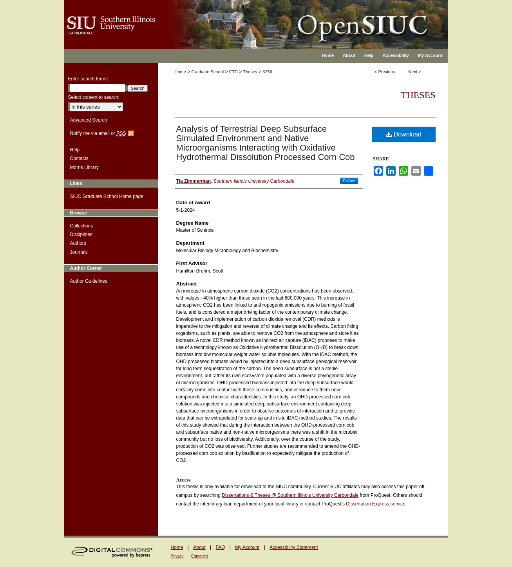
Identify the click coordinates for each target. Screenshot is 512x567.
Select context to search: (93, 97)
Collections (81, 226)
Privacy (177, 556)
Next (412, 71)
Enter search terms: (88, 79)
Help (75, 150)
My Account (247, 547)
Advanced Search (88, 120)
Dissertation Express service (375, 504)
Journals (79, 252)
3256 (267, 71)
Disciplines (81, 234)
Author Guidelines (88, 281)
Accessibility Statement (294, 547)
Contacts (79, 158)
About (199, 547)
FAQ (220, 547)
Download (404, 134)
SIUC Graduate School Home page (106, 196)
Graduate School (208, 71)
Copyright (199, 556)
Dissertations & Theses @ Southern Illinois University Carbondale (290, 495)
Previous (386, 71)
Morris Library (84, 167)
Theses (250, 71)
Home (180, 71)
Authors (78, 243)
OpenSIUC (281, 19)
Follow (349, 180)
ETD (233, 71)
